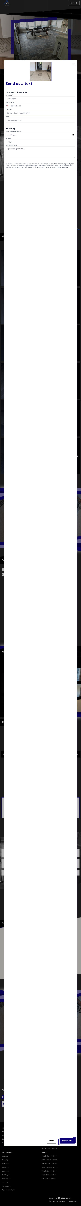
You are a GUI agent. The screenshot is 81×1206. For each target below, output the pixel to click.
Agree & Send (67, 1141)
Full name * (9, 95)
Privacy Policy (53, 167)
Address (9, 109)
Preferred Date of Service (13, 131)
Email (7, 116)
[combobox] (8, 106)
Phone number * (11, 102)
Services (8, 138)
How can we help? (11, 145)
